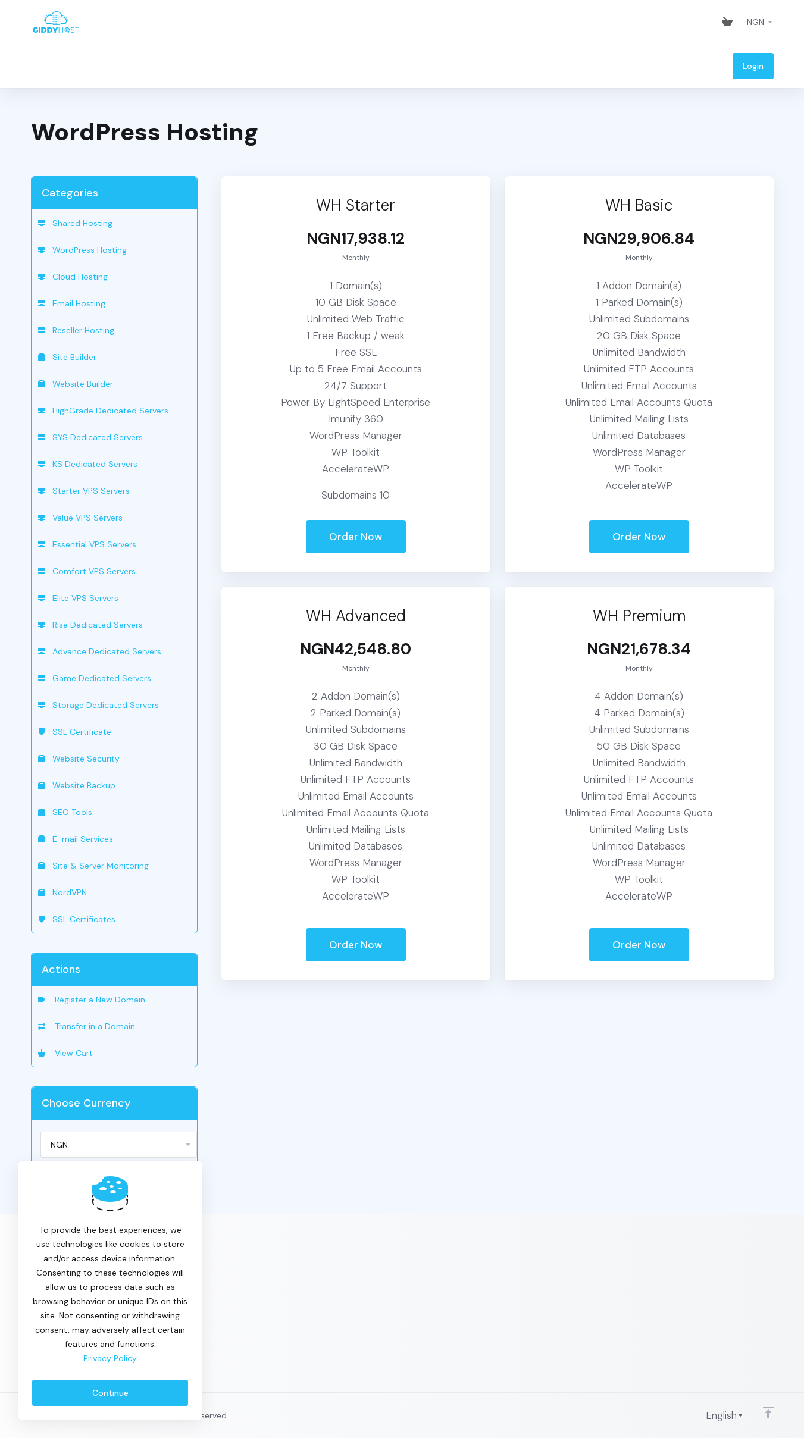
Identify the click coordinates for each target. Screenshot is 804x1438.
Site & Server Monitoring (93, 865)
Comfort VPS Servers (87, 571)
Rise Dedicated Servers (90, 624)
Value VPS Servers (80, 517)
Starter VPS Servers (84, 490)
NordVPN (62, 892)
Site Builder (67, 357)
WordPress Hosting (82, 250)
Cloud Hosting (73, 276)
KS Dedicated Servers (87, 464)
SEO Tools (65, 812)
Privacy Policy (110, 1358)
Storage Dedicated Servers (98, 705)
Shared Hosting (75, 223)
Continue (110, 1392)
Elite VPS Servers (78, 598)
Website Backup (76, 785)
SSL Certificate (74, 731)
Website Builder (75, 383)
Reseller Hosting (76, 330)
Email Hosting (71, 303)
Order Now (355, 536)
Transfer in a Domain (86, 1026)
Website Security (79, 758)
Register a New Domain (91, 999)
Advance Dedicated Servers (99, 651)
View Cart (65, 1053)
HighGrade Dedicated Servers (103, 410)
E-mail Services (75, 839)
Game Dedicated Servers (94, 678)
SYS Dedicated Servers (90, 437)
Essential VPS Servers (87, 544)
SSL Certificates (76, 919)
